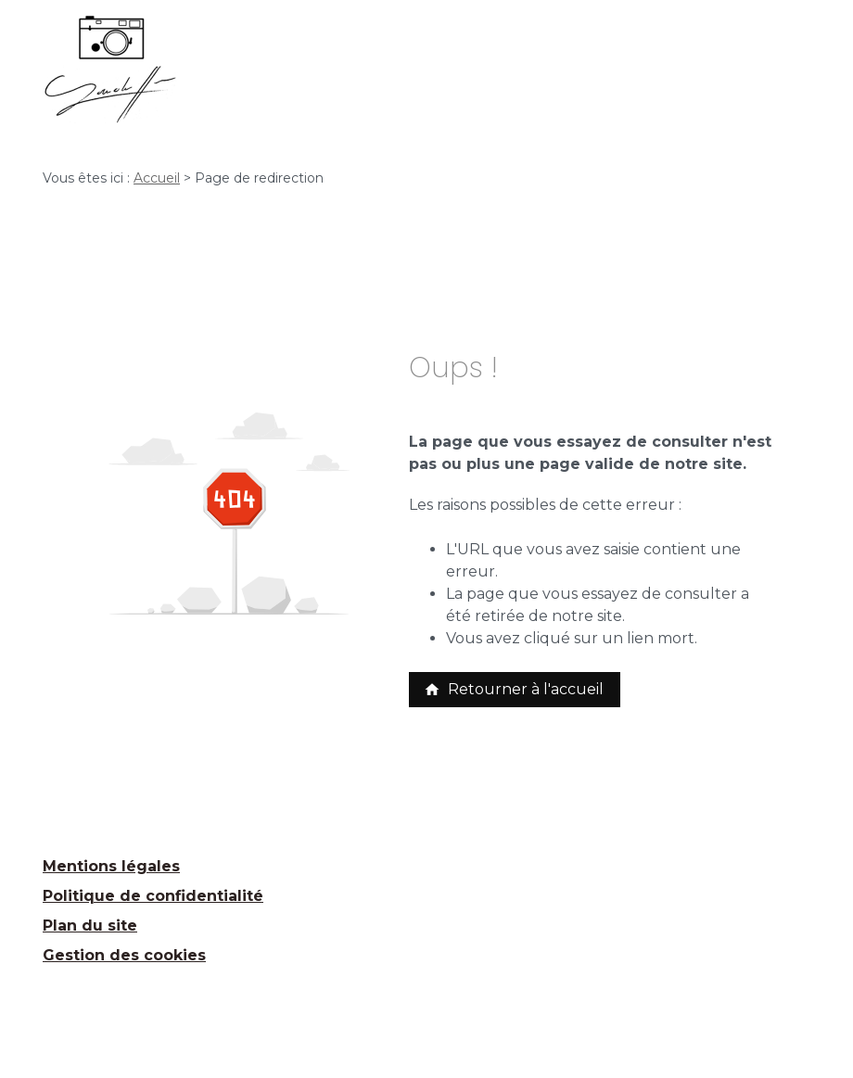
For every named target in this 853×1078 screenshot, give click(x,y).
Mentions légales (111, 866)
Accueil (157, 178)
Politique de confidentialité (153, 896)
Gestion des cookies (124, 955)
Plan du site (90, 925)
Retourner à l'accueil (514, 689)
